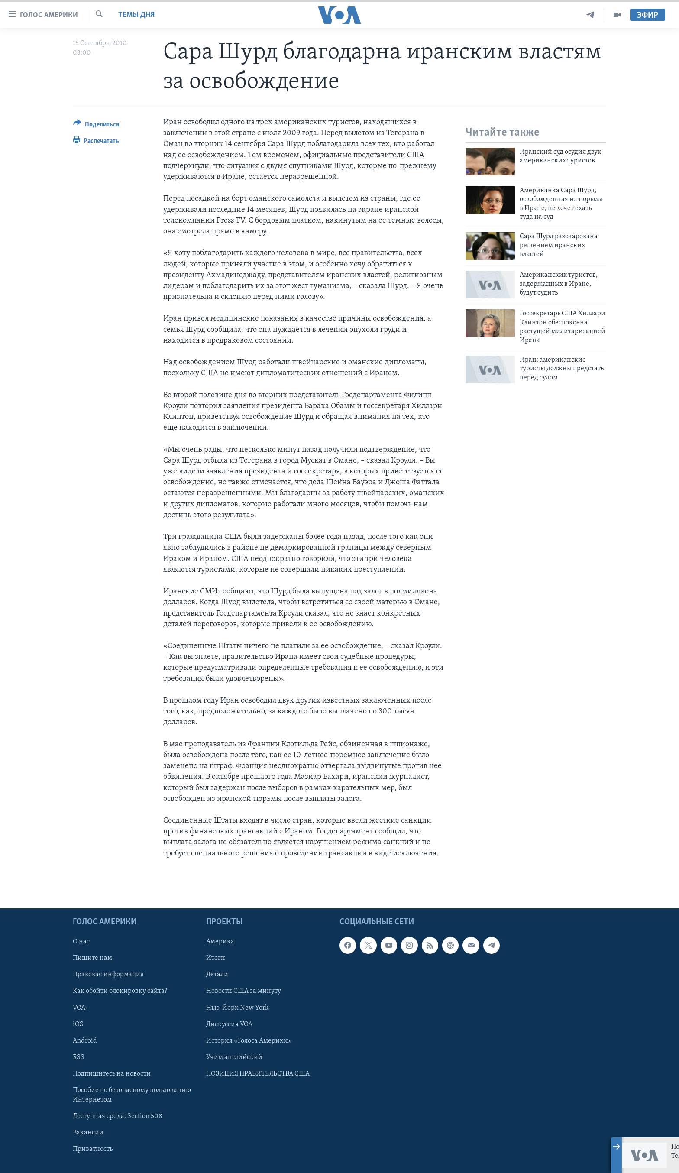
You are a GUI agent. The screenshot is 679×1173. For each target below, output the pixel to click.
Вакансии (88, 1132)
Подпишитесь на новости (112, 1073)
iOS (78, 1024)
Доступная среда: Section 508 (117, 1116)
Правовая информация (108, 974)
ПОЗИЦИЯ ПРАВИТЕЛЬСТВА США (258, 1073)
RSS (78, 1057)
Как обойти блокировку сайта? (120, 991)
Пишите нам (92, 958)
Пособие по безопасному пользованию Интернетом (132, 1095)
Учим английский (234, 1057)
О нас (81, 941)
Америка (220, 941)
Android (85, 1040)
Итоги (215, 958)
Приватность (93, 1149)
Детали (217, 974)
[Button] (96, 126)
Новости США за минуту (243, 991)
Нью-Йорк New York (237, 1008)
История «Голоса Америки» (249, 1040)
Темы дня (136, 15)
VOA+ (81, 1008)
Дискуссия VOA (229, 1024)
